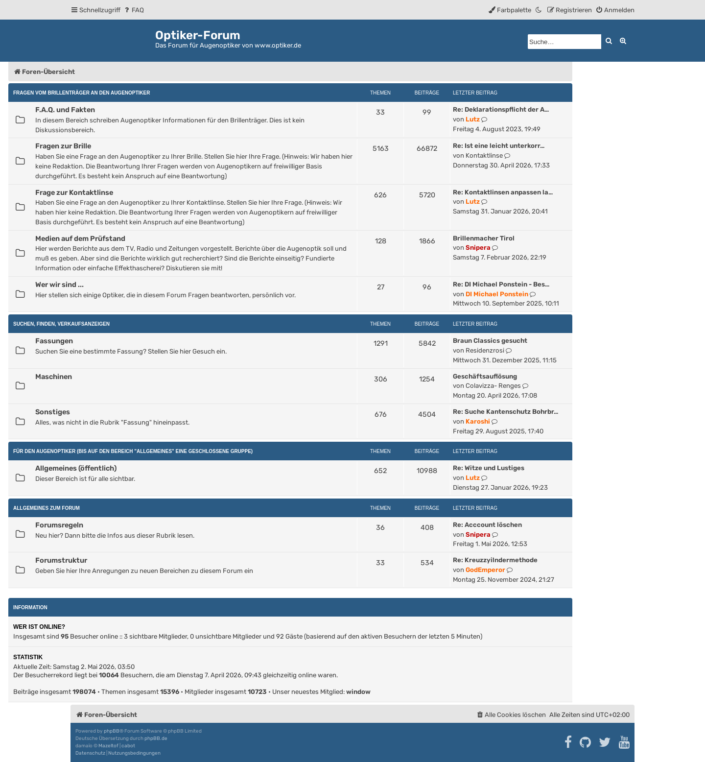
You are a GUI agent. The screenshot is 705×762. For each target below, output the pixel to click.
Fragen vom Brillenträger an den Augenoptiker (81, 92)
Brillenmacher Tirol (484, 238)
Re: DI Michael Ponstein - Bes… (501, 284)
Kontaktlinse (484, 155)
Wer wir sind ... (59, 284)
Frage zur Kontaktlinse (74, 192)
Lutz (473, 119)
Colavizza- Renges (493, 385)
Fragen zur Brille (63, 146)
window (358, 691)
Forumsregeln (59, 525)
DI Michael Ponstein (497, 294)
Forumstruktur (61, 560)
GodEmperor (485, 569)
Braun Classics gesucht (490, 340)
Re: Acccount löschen (487, 524)
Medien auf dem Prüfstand (80, 238)
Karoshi (478, 421)
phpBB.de (155, 738)
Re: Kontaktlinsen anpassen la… (503, 192)
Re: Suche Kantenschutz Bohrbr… (505, 411)
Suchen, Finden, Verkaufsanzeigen (61, 324)
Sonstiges (52, 411)
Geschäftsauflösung (485, 376)
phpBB (111, 731)
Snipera (478, 247)
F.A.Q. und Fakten (65, 109)
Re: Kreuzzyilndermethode (495, 560)
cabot (128, 746)
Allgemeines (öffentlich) (76, 468)
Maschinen (53, 376)
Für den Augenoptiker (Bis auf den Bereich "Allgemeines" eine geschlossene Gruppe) (133, 451)
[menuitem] (133, 10)
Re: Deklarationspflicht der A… (501, 109)
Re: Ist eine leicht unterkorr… (498, 145)
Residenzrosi (485, 350)
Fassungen (54, 340)
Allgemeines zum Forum (46, 508)
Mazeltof (108, 746)
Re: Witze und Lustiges (488, 468)
